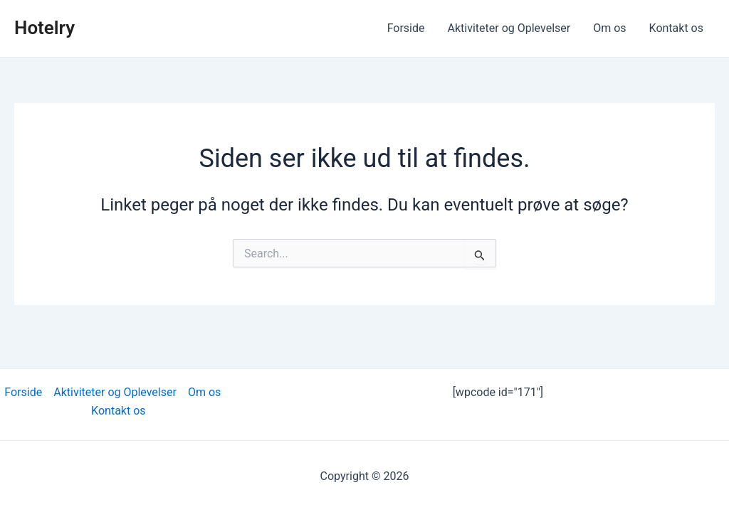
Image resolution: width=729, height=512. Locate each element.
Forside (406, 28)
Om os (609, 28)
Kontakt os (676, 28)
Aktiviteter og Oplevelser (509, 28)
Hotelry (44, 27)
